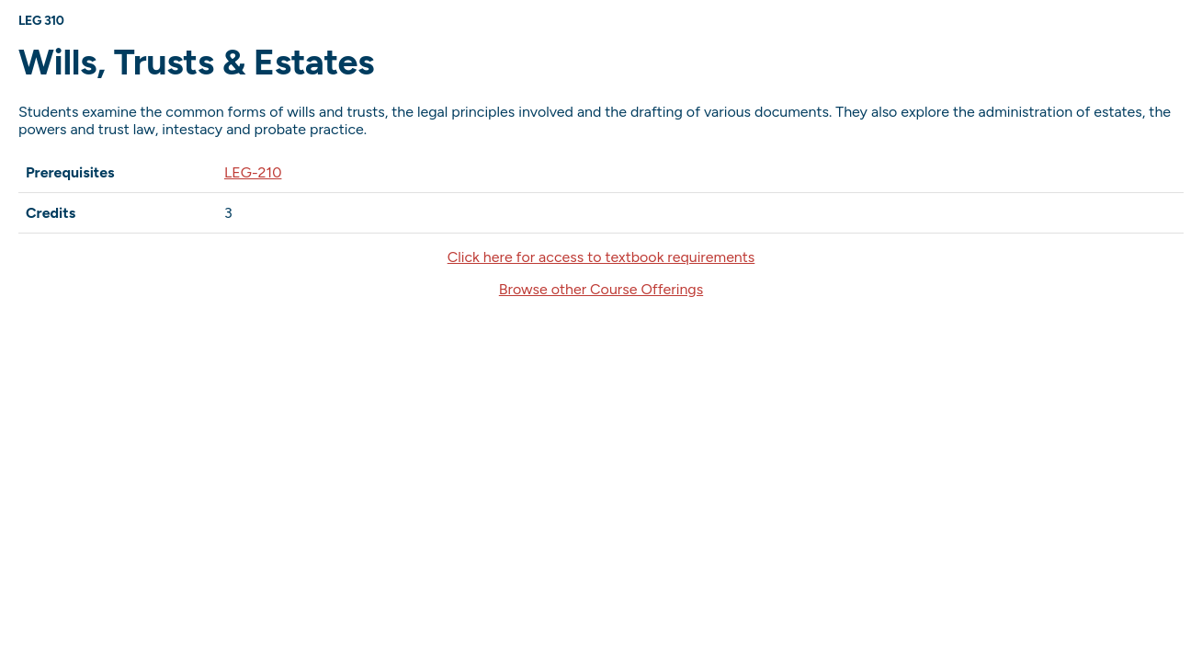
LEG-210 (252, 172)
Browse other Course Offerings (601, 289)
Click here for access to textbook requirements (601, 257)
